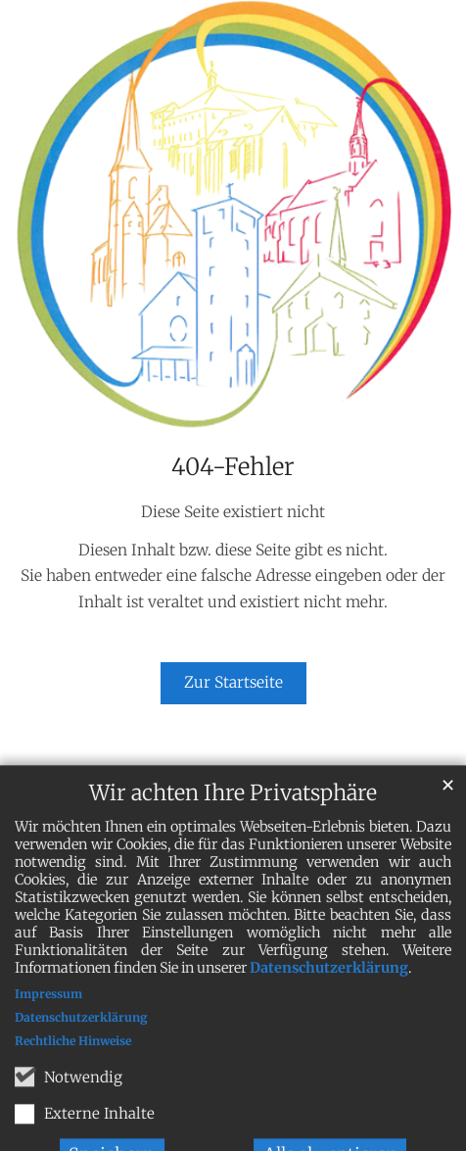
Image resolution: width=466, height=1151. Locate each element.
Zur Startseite (233, 682)
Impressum (48, 1010)
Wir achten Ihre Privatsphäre (233, 809)
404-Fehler (233, 467)
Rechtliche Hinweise (73, 1057)
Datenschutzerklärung (329, 984)
